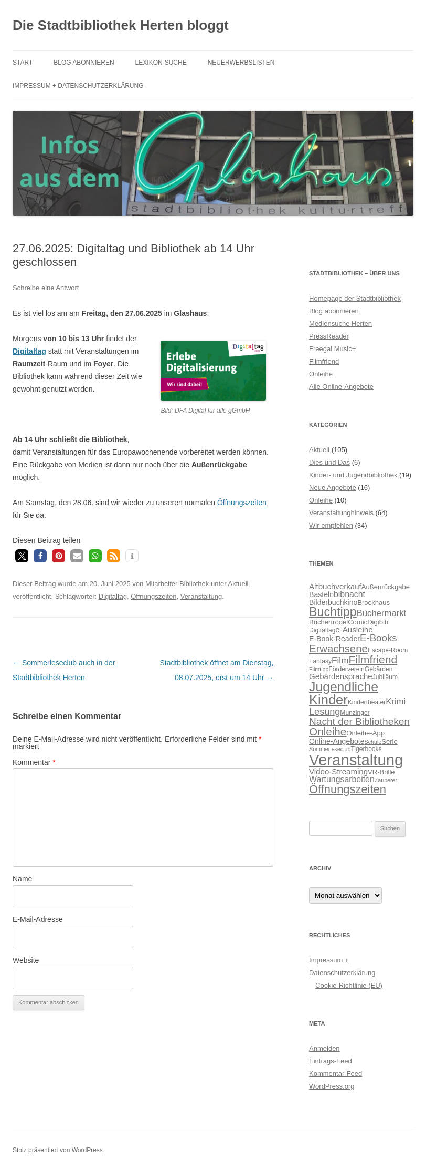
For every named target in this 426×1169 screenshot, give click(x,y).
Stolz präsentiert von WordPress (58, 1150)
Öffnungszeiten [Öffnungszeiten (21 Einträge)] (347, 789)
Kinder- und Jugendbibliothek (353, 475)
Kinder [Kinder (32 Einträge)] (328, 699)
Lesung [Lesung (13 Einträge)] (324, 711)
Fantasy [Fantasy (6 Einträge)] (320, 661)
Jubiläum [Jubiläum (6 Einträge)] (385, 677)
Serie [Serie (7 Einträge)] (389, 741)
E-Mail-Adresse (38, 919)
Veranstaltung (201, 596)
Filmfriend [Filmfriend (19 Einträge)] (373, 659)
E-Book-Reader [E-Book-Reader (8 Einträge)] (334, 638)
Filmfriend (324, 361)
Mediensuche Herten (340, 323)
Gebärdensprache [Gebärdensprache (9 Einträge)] (340, 676)
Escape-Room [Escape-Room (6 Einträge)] (388, 650)
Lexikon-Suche (161, 62)
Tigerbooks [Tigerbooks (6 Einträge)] (365, 749)
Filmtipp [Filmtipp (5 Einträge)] (318, 669)
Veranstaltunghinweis (341, 513)
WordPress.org (331, 1086)
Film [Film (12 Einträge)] (340, 660)
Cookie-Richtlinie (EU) (348, 985)
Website (26, 960)
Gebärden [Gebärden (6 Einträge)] (379, 669)
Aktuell (238, 584)
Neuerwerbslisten (241, 62)
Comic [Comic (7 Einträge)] (357, 622)
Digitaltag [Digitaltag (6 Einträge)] (322, 630)
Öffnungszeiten (242, 502)
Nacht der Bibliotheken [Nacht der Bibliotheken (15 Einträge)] (359, 721)
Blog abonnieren (84, 62)
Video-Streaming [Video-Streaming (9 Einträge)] (338, 771)
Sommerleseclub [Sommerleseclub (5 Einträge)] (329, 749)
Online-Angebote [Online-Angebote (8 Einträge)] (337, 741)
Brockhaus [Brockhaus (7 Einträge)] (373, 603)
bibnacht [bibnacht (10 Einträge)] (349, 594)
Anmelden (324, 1048)
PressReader (329, 336)
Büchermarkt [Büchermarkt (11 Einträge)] (382, 613)
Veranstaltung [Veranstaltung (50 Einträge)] (356, 759)
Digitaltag (113, 596)
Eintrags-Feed (330, 1061)
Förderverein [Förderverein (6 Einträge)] (346, 669)
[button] (21, 555)
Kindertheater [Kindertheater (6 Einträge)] (367, 702)
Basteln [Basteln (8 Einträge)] (321, 594)
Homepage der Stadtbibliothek (355, 298)
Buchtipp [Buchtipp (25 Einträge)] (333, 612)
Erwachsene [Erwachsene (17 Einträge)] (338, 648)
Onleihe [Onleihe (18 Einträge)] (327, 731)
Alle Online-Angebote (341, 387)
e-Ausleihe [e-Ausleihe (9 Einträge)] (353, 629)
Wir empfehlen (331, 525)
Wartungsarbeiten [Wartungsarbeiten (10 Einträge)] (342, 779)
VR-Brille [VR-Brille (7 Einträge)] (381, 772)
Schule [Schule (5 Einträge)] (373, 742)
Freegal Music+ (332, 349)
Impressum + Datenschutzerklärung (78, 85)
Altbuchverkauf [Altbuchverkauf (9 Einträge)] (335, 586)
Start (23, 62)
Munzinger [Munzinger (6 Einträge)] (354, 712)
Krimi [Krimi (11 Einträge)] (396, 701)
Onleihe (321, 374)
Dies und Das (329, 462)
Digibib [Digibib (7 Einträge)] (377, 622)
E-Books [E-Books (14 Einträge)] (378, 637)
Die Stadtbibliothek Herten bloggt (121, 25)
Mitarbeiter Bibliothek (177, 584)
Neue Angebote (332, 487)
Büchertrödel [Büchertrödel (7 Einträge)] (328, 622)
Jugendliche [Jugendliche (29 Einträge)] (343, 687)
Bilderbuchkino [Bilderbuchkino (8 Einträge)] (333, 602)
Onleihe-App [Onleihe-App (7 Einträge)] (365, 733)
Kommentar (34, 762)
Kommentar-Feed (335, 1074)
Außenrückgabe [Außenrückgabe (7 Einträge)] (385, 587)
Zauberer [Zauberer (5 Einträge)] (386, 780)
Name (22, 879)
